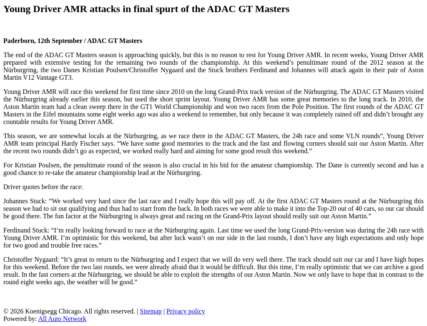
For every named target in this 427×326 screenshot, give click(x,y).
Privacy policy (185, 311)
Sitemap (150, 311)
